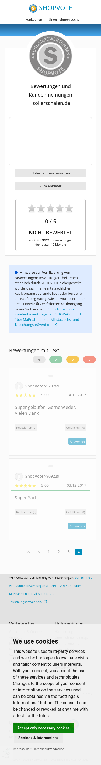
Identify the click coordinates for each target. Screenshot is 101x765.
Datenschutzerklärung (48, 749)
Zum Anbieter (50, 186)
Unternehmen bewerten (50, 173)
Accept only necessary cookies (43, 728)
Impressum (21, 749)
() (75, 427)
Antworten (77, 441)
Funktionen (34, 19)
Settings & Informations (38, 738)
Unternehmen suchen (65, 19)
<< (28, 551)
